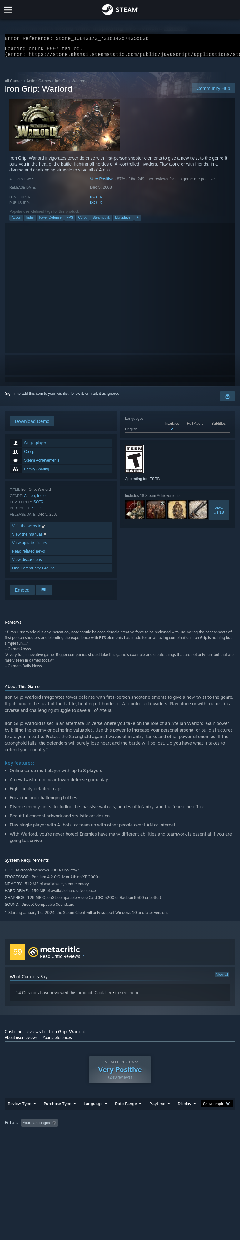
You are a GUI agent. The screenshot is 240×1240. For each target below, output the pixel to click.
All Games (13, 84)
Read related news (28, 555)
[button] (26, 1135)
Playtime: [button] (147, 1135)
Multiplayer (123, 221)
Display (184, 1116)
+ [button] (137, 221)
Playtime (157, 1116)
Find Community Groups (33, 571)
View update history (29, 546)
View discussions (27, 563)
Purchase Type (57, 1116)
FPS (70, 221)
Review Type (19, 1116)
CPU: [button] (53, 1144)
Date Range (126, 1116)
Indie (30, 221)
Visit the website (29, 529)
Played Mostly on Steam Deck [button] (193, 1135)
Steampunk (101, 221)
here (109, 996)
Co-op (83, 221)
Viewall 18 (219, 513)
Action (16, 221)
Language (93, 1116)
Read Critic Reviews (60, 960)
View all (222, 978)
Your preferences (57, 1041)
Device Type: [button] (102, 1144)
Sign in (11, 397)
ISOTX (96, 200)
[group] (120, 1140)
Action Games (39, 84)
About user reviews (21, 1041)
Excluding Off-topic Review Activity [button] (99, 1135)
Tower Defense (50, 221)
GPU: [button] (74, 1144)
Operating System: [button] (21, 1144)
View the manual (29, 538)
